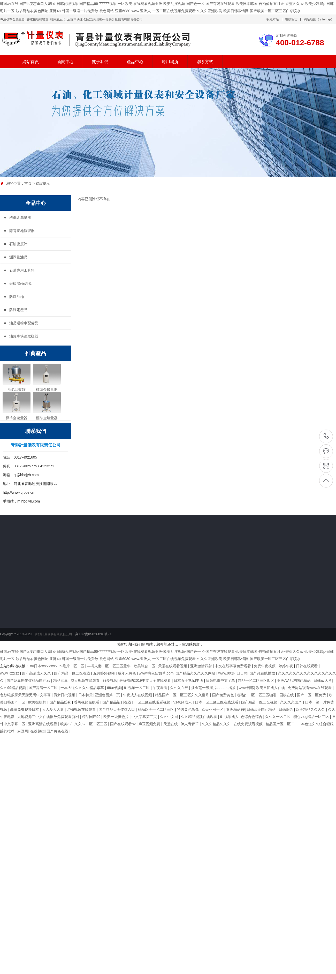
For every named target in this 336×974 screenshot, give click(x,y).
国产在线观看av (123, 724)
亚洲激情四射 (201, 666)
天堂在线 (171, 724)
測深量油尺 (18, 257)
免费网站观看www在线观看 (310, 688)
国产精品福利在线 (117, 702)
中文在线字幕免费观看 (233, 666)
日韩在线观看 (307, 666)
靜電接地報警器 (22, 231)
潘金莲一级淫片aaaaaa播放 (214, 688)
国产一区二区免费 (312, 695)
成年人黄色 (127, 673)
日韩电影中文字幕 (221, 680)
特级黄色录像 (188, 709)
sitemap (325, 19)
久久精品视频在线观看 (199, 717)
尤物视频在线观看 (82, 709)
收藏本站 (272, 19)
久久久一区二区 (278, 717)
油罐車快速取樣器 (23, 336)
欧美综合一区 (145, 666)
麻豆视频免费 (150, 724)
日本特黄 (85, 695)
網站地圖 (310, 19)
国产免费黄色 (223, 695)
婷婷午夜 (286, 666)
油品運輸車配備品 (23, 323)
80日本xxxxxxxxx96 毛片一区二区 (57, 666)
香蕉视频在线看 (87, 702)
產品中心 (135, 61)
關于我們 (100, 61)
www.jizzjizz (10, 673)
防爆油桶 (16, 297)
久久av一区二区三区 (91, 724)
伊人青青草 (190, 724)
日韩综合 (286, 709)
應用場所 (170, 61)
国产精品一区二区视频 (259, 702)
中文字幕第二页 (145, 717)
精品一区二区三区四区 (256, 680)
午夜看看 (160, 688)
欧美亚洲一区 (213, 709)
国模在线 (287, 695)
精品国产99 (91, 717)
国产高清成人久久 (37, 673)
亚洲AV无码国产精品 (294, 680)
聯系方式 (205, 61)
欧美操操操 (37, 702)
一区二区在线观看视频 (152, 702)
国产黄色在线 (58, 731)
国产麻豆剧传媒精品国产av (28, 680)
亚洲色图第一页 (108, 695)
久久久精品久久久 (217, 724)
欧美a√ (66, 724)
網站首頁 (30, 61)
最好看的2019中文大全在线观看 (145, 680)
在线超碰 (37, 731)
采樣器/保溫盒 (20, 283)
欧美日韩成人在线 (271, 688)
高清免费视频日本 (25, 709)
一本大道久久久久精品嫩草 (82, 688)
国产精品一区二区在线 (72, 673)
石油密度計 (18, 244)
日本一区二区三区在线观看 (217, 702)
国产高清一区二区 (44, 688)
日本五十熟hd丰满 (189, 680)
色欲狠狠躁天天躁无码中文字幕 (26, 695)
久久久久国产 (291, 702)
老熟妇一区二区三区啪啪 (257, 695)
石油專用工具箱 (22, 270)
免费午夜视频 (265, 666)
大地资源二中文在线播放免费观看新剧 (48, 717)
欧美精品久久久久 (311, 709)
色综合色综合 (252, 717)
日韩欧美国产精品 (262, 709)
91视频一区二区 (137, 688)
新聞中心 (65, 61)
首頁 (28, 183)
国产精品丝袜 (60, 702)
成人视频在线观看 (86, 680)
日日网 (241, 673)
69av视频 (114, 688)
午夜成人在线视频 (138, 695)
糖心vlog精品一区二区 (311, 717)
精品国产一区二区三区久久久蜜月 (182, 695)
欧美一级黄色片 (116, 717)
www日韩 (246, 688)
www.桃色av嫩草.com (156, 673)
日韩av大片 (323, 680)
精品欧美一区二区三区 (156, 709)
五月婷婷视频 (104, 673)
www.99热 (226, 673)
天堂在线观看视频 (173, 666)
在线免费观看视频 (249, 724)
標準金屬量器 (20, 217)
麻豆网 (22, 731)
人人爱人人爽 (53, 709)
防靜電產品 (18, 310)
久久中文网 (169, 717)
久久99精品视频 (13, 688)
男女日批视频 (65, 695)
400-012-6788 (326, 436)
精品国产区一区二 (280, 724)
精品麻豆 (61, 680)
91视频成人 (183, 702)
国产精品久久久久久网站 (195, 673)
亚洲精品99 (235, 709)
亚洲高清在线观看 (43, 724)
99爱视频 (109, 680)
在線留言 (291, 19)
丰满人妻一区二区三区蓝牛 (109, 666)
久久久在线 (179, 688)
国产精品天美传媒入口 (117, 709)
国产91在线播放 (262, 673)
